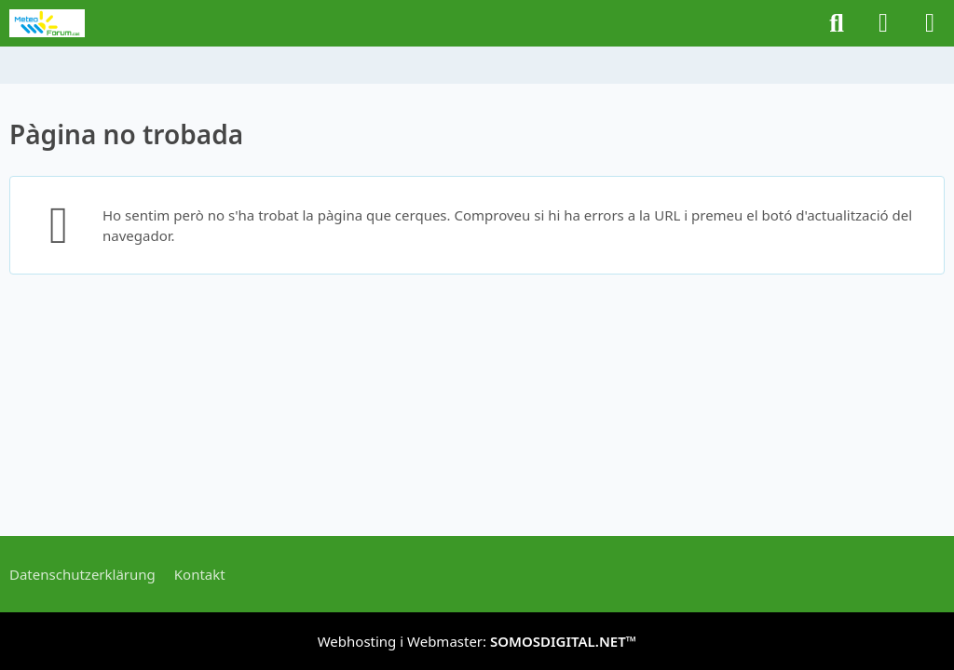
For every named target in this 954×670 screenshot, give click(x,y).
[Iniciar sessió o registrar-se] (883, 23)
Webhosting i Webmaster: (477, 641)
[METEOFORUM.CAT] (47, 23)
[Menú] (929, 23)
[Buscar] (836, 23)
